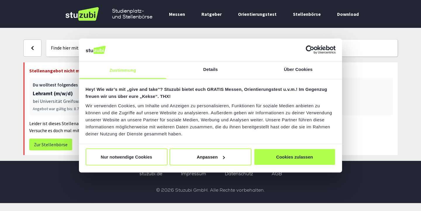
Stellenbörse (307, 14)
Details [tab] (210, 69)
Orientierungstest (257, 14)
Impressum (193, 174)
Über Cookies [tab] (298, 69)
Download (348, 14)
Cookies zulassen (294, 156)
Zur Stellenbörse (51, 144)
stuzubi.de (150, 174)
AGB (277, 174)
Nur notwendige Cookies (126, 156)
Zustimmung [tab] (123, 69)
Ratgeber (211, 14)
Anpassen (211, 156)
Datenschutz (239, 174)
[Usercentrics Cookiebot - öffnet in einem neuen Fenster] (310, 49)
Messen (177, 14)
